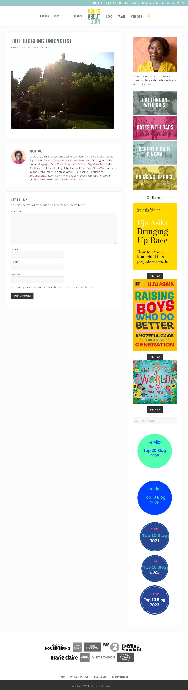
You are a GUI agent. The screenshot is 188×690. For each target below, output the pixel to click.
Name (15, 249)
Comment (17, 211)
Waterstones (62, 175)
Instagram (78, 179)
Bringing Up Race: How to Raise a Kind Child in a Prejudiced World (71, 164)
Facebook (67, 179)
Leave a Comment (40, 47)
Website (15, 274)
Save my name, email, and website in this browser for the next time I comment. (56, 287)
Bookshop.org (37, 175)
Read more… (148, 84)
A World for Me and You (93, 168)
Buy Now (155, 275)
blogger (54, 156)
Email (15, 262)
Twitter (57, 179)
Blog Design (93, 686)
